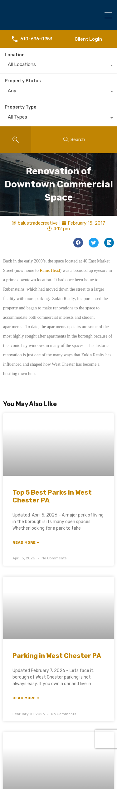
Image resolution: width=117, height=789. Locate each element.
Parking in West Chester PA (56, 550)
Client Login (88, 39)
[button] (78, 137)
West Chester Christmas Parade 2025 (52, 710)
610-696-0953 (36, 39)
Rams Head (50, 165)
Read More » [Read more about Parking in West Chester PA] (25, 593)
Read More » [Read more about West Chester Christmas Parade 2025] (25, 763)
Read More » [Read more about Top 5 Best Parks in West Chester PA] (25, 437)
